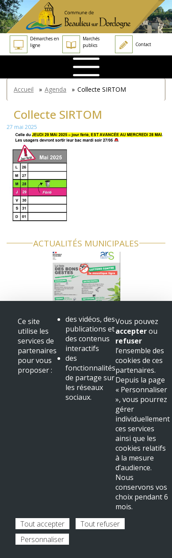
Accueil (24, 89)
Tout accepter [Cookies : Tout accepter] (42, 524)
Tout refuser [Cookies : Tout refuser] (100, 524)
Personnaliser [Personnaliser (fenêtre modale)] (42, 539)
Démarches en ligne (34, 44)
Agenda (55, 89)
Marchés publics (80, 44)
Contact (133, 44)
